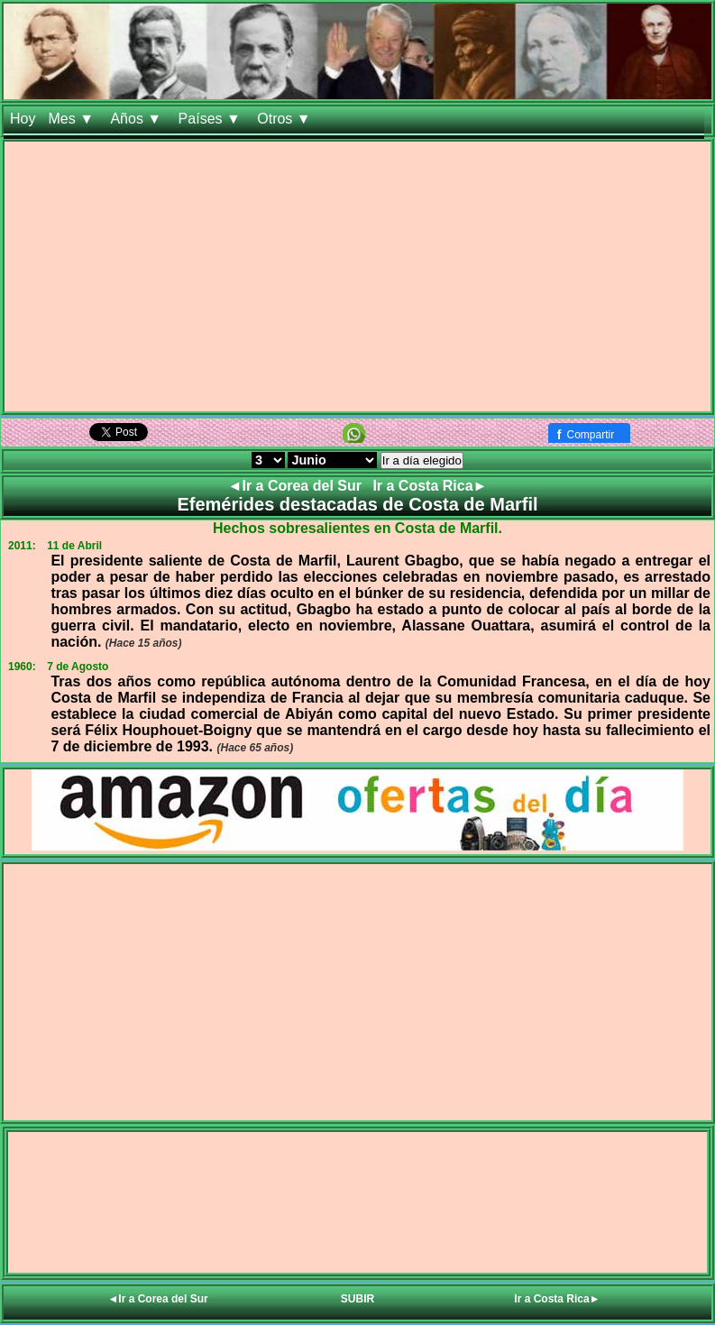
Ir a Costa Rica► (429, 485)
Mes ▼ (72, 118)
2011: (22, 545)
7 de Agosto (77, 666)
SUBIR (357, 1299)
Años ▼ (137, 118)
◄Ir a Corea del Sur (297, 485)
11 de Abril (74, 545)
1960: (22, 666)
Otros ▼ (286, 118)
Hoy (22, 118)
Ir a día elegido (422, 460)
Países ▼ (212, 118)
